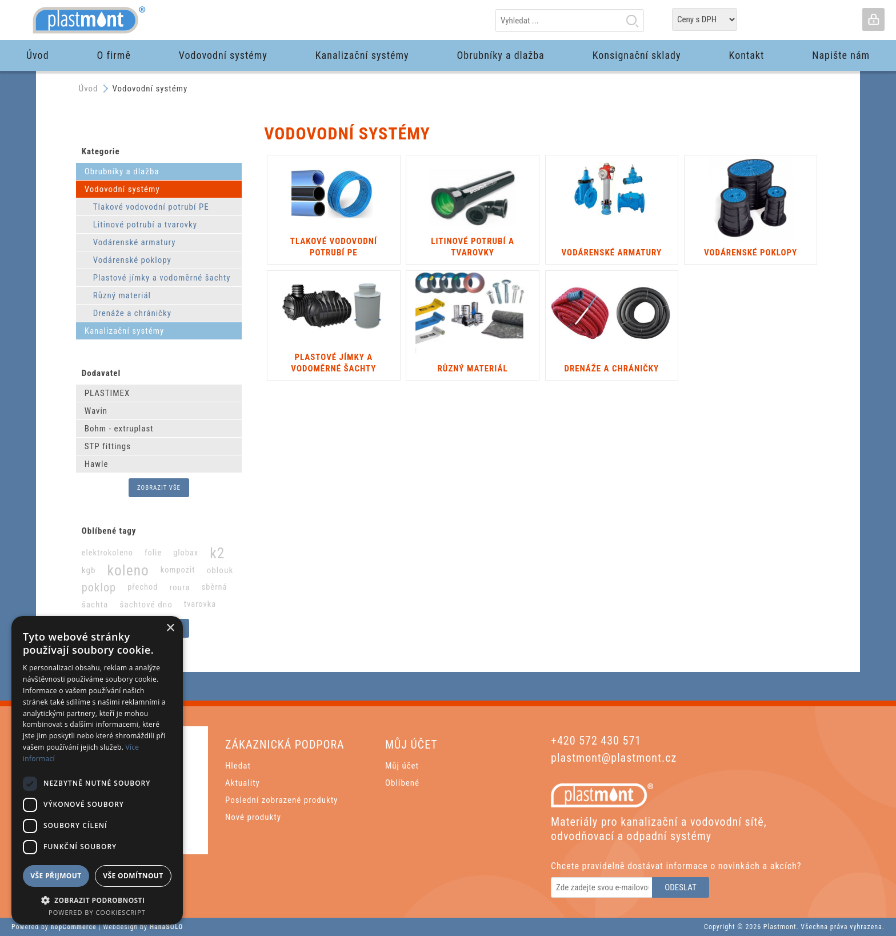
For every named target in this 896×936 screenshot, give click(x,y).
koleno (128, 570)
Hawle (97, 464)
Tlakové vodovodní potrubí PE (151, 207)
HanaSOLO (166, 927)
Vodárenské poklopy (132, 260)
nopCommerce (74, 927)
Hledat (632, 20)
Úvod (88, 88)
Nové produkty (253, 817)
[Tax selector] (704, 19)
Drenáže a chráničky (132, 313)
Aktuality (242, 783)
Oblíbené (402, 783)
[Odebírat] (602, 887)
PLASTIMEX (107, 393)
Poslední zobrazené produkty (281, 800)
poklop (99, 587)
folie (153, 553)
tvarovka (200, 604)
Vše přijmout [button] (55, 876)
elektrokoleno (107, 553)
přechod (142, 587)
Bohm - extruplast (119, 428)
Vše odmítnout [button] (133, 876)
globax (185, 553)
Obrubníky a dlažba (122, 171)
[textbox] (569, 20)
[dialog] (97, 770)
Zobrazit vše (159, 487)
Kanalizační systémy (125, 331)
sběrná (214, 587)
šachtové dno (146, 604)
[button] (97, 899)
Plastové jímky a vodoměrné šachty (162, 278)
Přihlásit (873, 19)
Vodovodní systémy (122, 189)
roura (179, 587)
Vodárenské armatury (134, 242)
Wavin (96, 411)
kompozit (178, 570)
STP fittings (108, 446)
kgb (89, 570)
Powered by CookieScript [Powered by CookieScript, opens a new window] (97, 912)
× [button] (170, 628)
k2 (217, 553)
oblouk (220, 570)
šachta (95, 604)
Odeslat (681, 887)
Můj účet (402, 766)
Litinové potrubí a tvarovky (145, 224)
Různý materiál (122, 295)
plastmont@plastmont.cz (614, 758)
